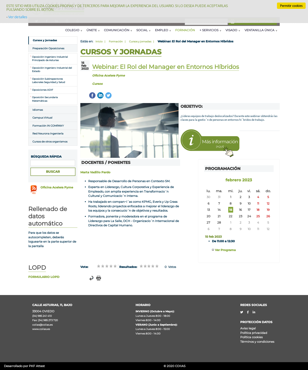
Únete (91, 30)
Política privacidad (253, 333)
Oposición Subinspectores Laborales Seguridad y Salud (48, 81)
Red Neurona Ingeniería (47, 133)
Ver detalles (17, 16)
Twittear (108, 95)
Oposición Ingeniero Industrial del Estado (52, 70)
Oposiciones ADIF (42, 90)
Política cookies (251, 337)
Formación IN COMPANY (48, 125)
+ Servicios (209, 30)
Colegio (72, 30)
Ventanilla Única (259, 30)
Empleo (161, 30)
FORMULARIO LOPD (43, 277)
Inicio (99, 41)
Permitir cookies (291, 6)
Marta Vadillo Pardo (95, 172)
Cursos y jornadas (140, 41)
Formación (185, 30)
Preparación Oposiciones (48, 48)
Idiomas (37, 109)
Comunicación (116, 30)
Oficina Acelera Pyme (56, 187)
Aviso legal (248, 328)
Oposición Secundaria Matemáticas (45, 99)
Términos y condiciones (257, 342)
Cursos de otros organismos (49, 141)
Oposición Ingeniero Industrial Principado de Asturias (50, 59)
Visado (231, 30)
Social (142, 30)
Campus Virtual (42, 117)
